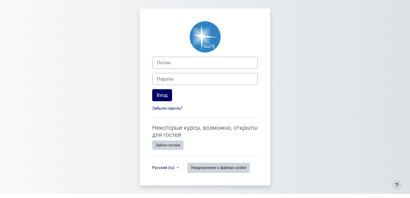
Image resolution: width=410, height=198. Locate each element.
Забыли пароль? (167, 108)
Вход (162, 95)
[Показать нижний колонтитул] (397, 185)
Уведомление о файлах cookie (218, 167)
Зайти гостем (168, 145)
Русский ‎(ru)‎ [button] (163, 167)
